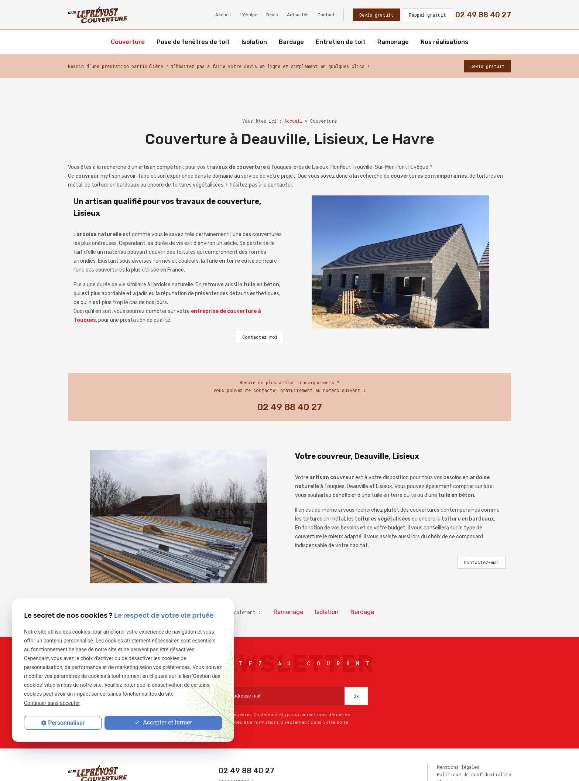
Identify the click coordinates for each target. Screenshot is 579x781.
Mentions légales (458, 767)
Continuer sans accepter (52, 703)
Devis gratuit (376, 15)
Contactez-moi (260, 337)
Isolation (254, 41)
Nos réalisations (444, 41)
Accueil (223, 14)
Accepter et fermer (163, 723)
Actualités (298, 14)
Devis (272, 14)
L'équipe (248, 14)
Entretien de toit (341, 41)
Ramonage (393, 41)
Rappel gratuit (427, 15)
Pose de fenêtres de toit (193, 41)
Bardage (291, 41)
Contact (326, 14)
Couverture (128, 41)
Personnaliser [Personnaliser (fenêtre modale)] (66, 722)
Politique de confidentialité (474, 774)
